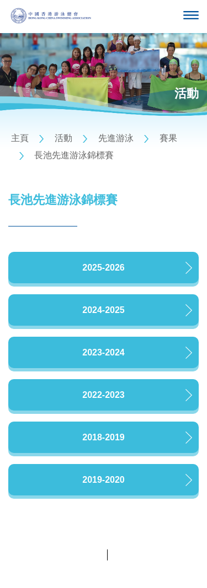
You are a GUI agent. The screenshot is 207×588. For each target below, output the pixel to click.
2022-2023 (103, 395)
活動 (63, 138)
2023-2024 (103, 352)
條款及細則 (130, 555)
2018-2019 (103, 437)
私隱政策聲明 (80, 555)
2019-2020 (103, 479)
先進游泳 (116, 138)
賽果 (168, 138)
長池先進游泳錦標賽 (74, 155)
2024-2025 (103, 310)
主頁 (20, 138)
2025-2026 (103, 267)
